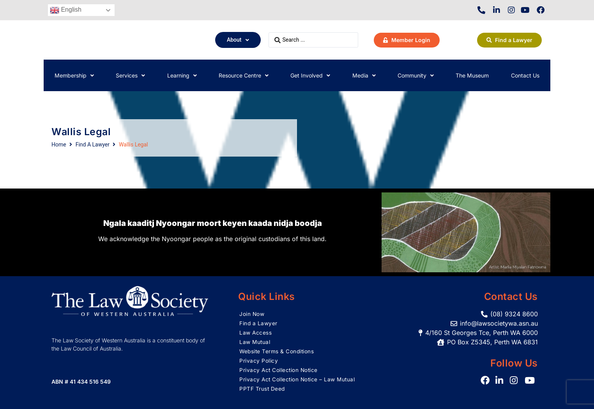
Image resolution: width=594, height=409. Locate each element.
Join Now (252, 313)
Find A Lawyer (93, 144)
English (65, 10)
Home (58, 144)
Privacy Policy (258, 360)
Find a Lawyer (258, 323)
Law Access (255, 332)
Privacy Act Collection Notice (279, 370)
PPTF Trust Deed (262, 388)
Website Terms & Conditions (277, 351)
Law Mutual (255, 341)
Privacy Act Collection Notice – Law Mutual (298, 379)
